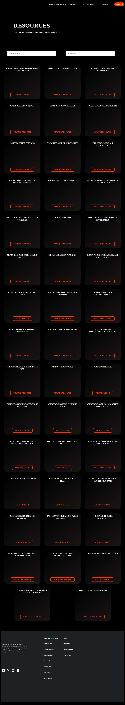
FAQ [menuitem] (101, 680)
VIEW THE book (102, 396)
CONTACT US (119, 4)
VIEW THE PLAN (22, 321)
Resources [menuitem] (103, 641)
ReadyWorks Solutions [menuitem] (51, 641)
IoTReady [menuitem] (47, 675)
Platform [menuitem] (66, 641)
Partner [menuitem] (84, 658)
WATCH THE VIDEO (103, 508)
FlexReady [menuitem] (47, 669)
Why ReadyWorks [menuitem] (87, 641)
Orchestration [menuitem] (67, 658)
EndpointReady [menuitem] (49, 658)
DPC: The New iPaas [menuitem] (106, 646)
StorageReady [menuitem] (49, 663)
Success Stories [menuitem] (105, 663)
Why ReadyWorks (89, 4)
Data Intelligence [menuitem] (68, 652)
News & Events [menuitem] (105, 652)
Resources (105, 4)
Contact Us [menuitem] (104, 675)
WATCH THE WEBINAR (22, 582)
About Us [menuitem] (85, 646)
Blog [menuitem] (101, 658)
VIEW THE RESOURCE (22, 97)
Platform (74, 4)
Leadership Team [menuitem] (87, 652)
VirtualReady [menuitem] (48, 646)
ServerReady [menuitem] (48, 680)
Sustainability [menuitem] (86, 663)
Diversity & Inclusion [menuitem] (88, 669)
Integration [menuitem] (67, 646)
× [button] (107, 701)
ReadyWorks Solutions (57, 4)
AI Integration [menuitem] (67, 663)
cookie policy (46, 701)
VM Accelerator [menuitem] (49, 652)
